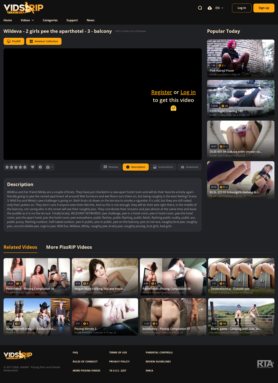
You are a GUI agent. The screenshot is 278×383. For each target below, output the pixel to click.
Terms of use (118, 352)
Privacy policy (119, 361)
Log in (188, 92)
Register (161, 92)
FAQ (75, 352)
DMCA (149, 370)
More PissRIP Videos (69, 247)
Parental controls (159, 352)
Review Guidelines (158, 361)
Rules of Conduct (85, 361)
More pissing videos (86, 370)
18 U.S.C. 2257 (117, 370)
